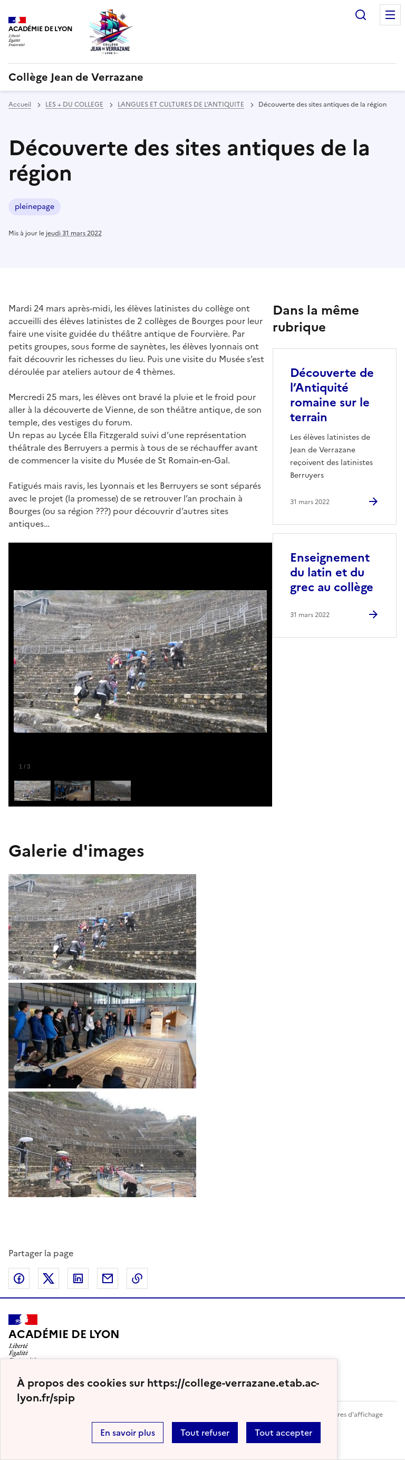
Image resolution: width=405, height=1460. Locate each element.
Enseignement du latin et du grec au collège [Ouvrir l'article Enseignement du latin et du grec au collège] (331, 572)
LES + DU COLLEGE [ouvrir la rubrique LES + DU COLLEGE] (74, 104)
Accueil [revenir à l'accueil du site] (19, 104)
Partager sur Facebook (19, 1278)
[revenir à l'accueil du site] (202, 77)
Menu (390, 14)
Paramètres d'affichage (347, 1414)
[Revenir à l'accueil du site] (64, 1338)
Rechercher (360, 14)
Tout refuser (204, 1432)
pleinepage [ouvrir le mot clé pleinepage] (34, 206)
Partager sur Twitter (48, 1278)
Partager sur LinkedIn (78, 1278)
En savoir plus (127, 1432)
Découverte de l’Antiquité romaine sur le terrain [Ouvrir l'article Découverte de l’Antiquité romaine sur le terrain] (332, 395)
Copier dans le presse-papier (137, 1278)
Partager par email (107, 1278)
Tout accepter (283, 1432)
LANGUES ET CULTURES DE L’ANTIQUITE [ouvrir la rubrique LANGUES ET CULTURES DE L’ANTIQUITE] (181, 104)
